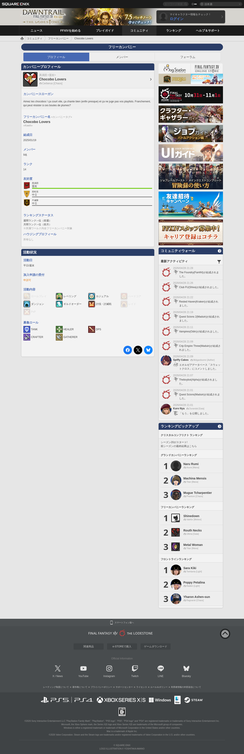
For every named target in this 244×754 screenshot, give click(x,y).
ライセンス (141, 687)
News (59, 676)
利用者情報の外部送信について (186, 687)
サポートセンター (124, 687)
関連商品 (88, 646)
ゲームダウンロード (155, 646)
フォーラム (187, 57)
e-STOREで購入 (122, 646)
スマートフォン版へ (124, 623)
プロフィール (56, 57)
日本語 (208, 4)
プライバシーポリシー (101, 687)
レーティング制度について (56, 687)
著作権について (79, 687)
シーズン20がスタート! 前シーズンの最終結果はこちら (179, 444)
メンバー (122, 57)
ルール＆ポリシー (159, 687)
